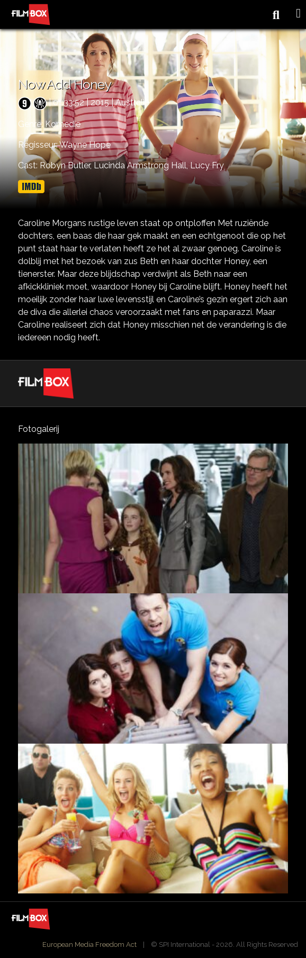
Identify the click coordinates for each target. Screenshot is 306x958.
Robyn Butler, (67, 165)
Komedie (62, 124)
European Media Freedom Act (89, 944)
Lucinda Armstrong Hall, (142, 165)
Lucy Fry (207, 165)
